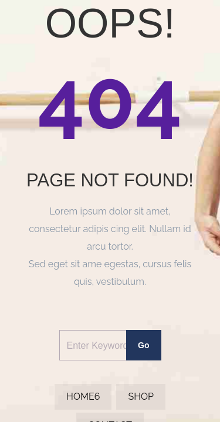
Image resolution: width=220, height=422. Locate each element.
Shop (141, 396)
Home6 (83, 396)
